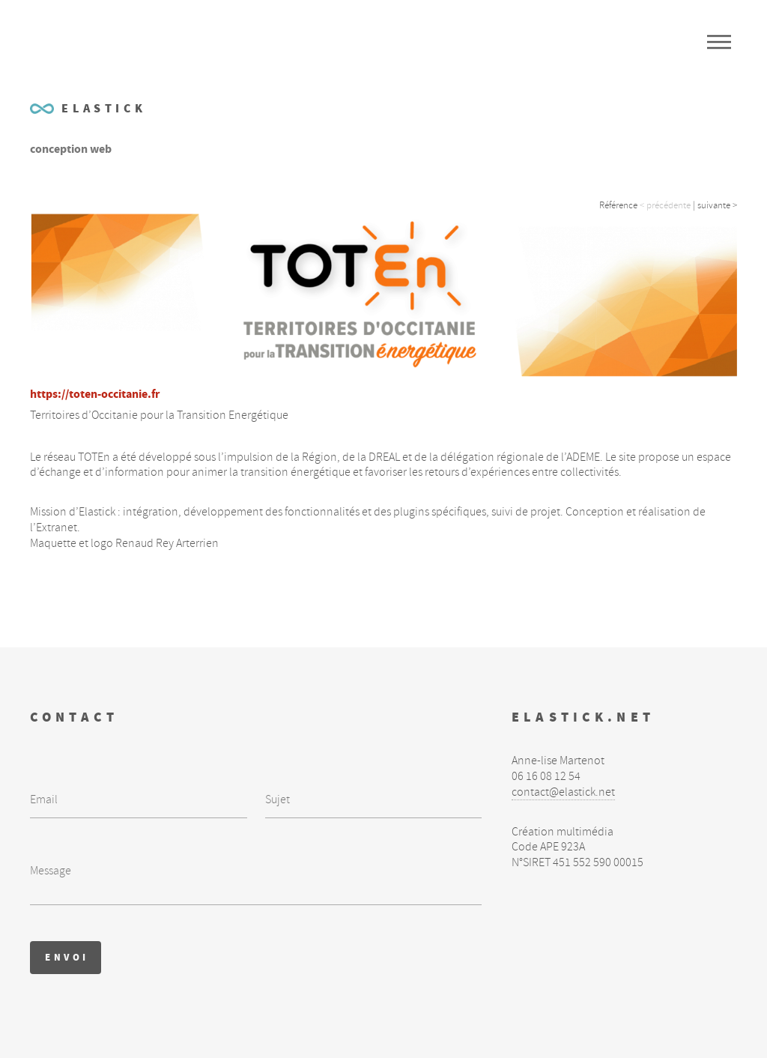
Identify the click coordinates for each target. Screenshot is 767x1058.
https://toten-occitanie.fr (95, 394)
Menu (719, 42)
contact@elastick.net (563, 792)
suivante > (717, 205)
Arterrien (197, 543)
